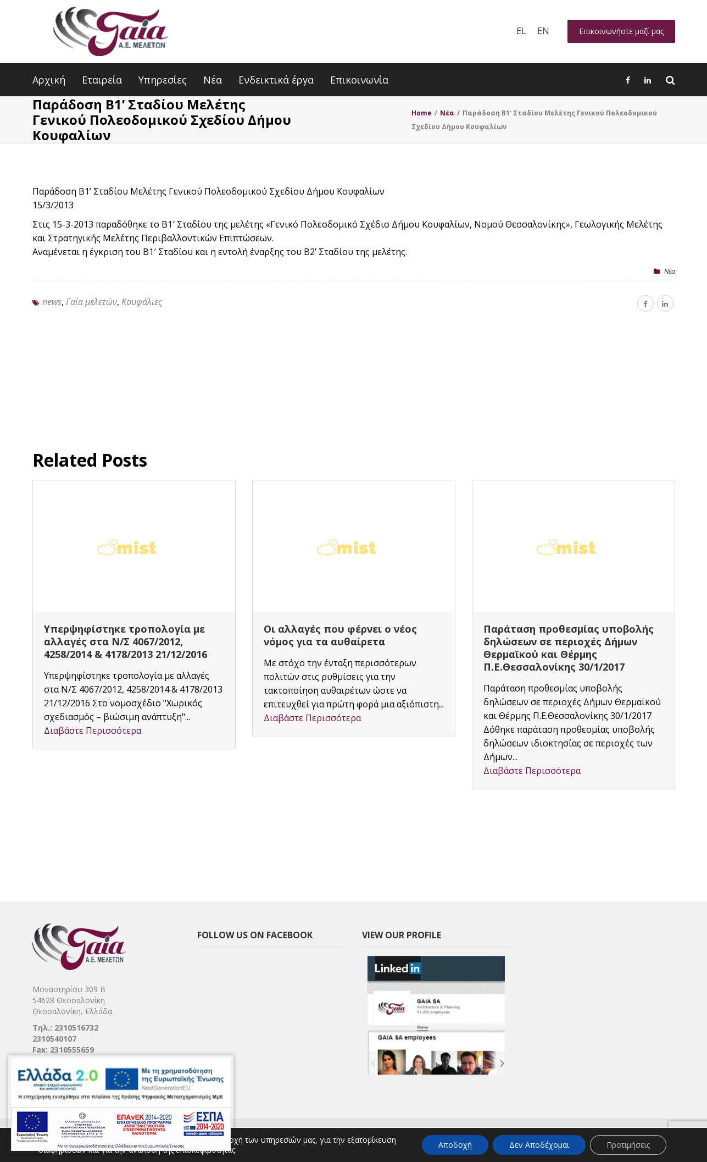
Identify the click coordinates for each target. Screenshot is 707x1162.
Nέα (669, 271)
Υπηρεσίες (162, 79)
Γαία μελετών (91, 302)
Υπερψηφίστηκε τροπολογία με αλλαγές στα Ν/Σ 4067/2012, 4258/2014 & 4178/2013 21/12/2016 (125, 641)
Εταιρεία (102, 79)
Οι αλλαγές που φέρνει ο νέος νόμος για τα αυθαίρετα (340, 635)
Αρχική (48, 79)
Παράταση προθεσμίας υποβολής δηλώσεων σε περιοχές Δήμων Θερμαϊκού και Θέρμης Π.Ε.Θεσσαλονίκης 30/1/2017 (568, 647)
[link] (391, 1141)
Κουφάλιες (141, 302)
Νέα (212, 79)
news (52, 302)
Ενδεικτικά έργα (276, 79)
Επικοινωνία (359, 79)
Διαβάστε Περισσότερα (92, 730)
